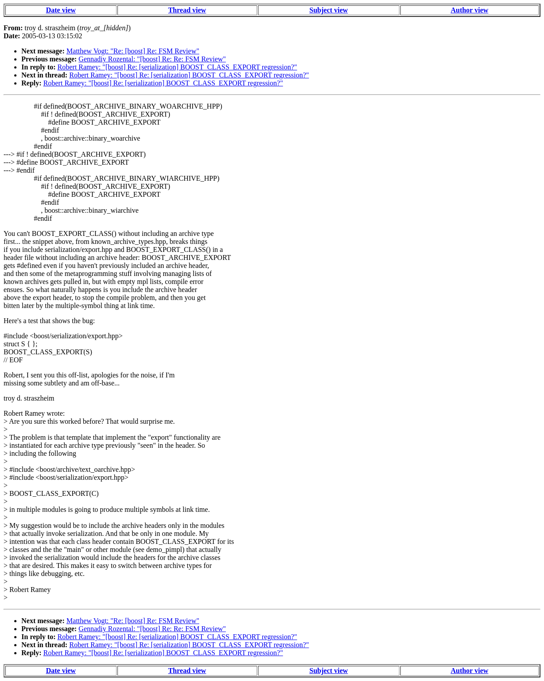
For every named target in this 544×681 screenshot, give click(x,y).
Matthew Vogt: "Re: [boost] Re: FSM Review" (132, 51)
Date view (61, 10)
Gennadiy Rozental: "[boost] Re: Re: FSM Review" (152, 59)
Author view (469, 10)
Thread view (187, 10)
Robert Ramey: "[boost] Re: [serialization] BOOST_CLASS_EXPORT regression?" (177, 67)
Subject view (329, 10)
